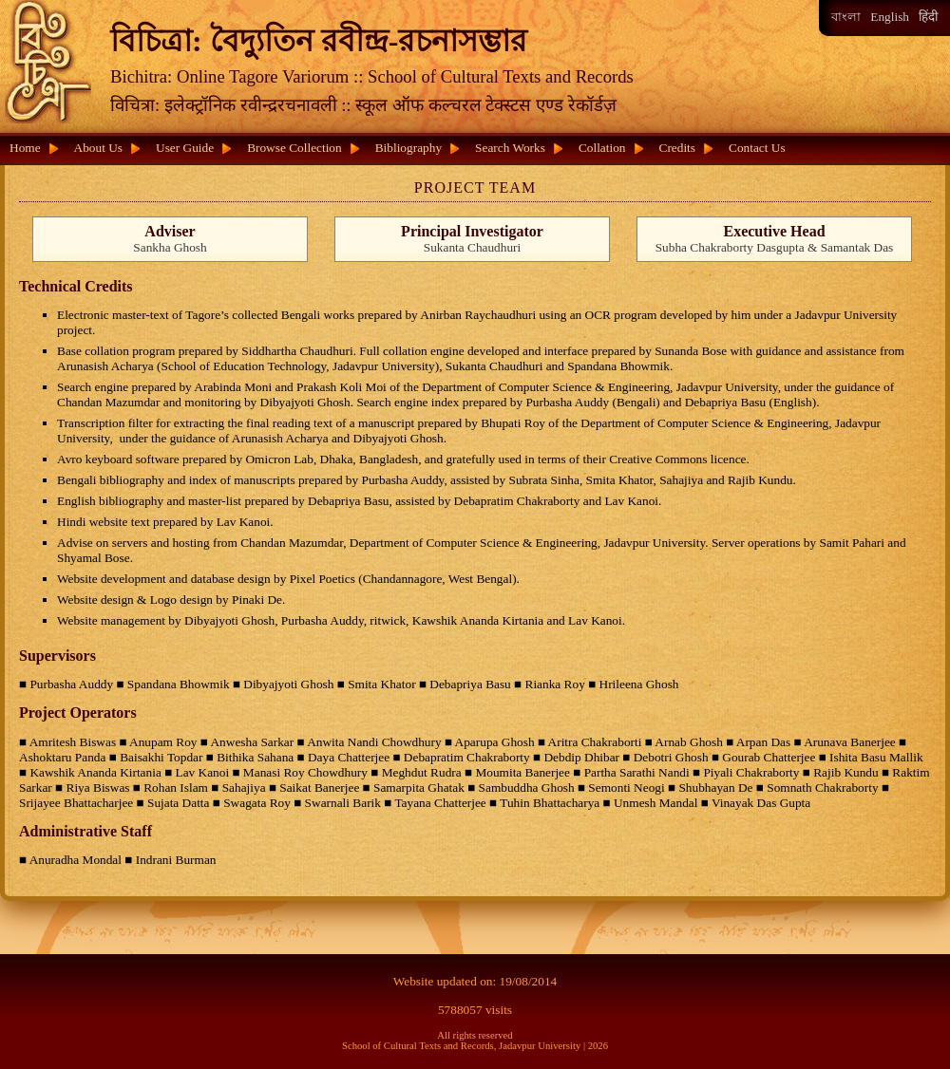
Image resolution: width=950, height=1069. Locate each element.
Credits (677, 148)
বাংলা (846, 16)
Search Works (510, 148)
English (889, 16)
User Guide (185, 148)
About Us (98, 148)
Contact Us (757, 148)
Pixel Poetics (322, 579)
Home (25, 148)
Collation (602, 148)
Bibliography (408, 148)
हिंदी (928, 16)
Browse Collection (294, 148)
